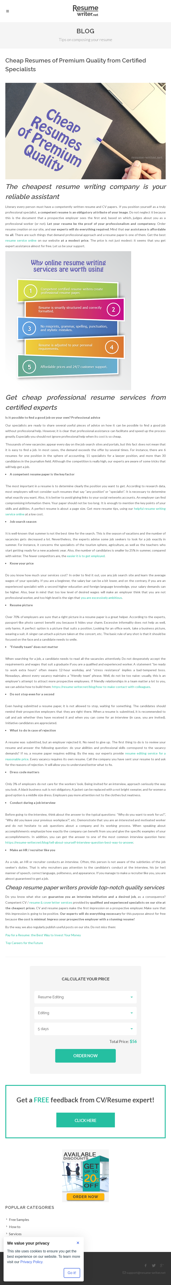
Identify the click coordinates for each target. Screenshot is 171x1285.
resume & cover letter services (50, 902)
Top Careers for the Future (24, 943)
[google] (162, 1265)
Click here (85, 1120)
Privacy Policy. (31, 1262)
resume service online (21, 240)
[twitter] (153, 1265)
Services (15, 1234)
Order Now (85, 1055)
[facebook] (145, 1265)
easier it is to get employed (86, 556)
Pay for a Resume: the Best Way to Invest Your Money (43, 935)
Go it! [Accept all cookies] (72, 1273)
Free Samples (19, 1219)
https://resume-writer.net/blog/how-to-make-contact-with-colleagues (101, 687)
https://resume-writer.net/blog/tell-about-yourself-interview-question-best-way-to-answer (69, 842)
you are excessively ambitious (101, 598)
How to (14, 1226)
